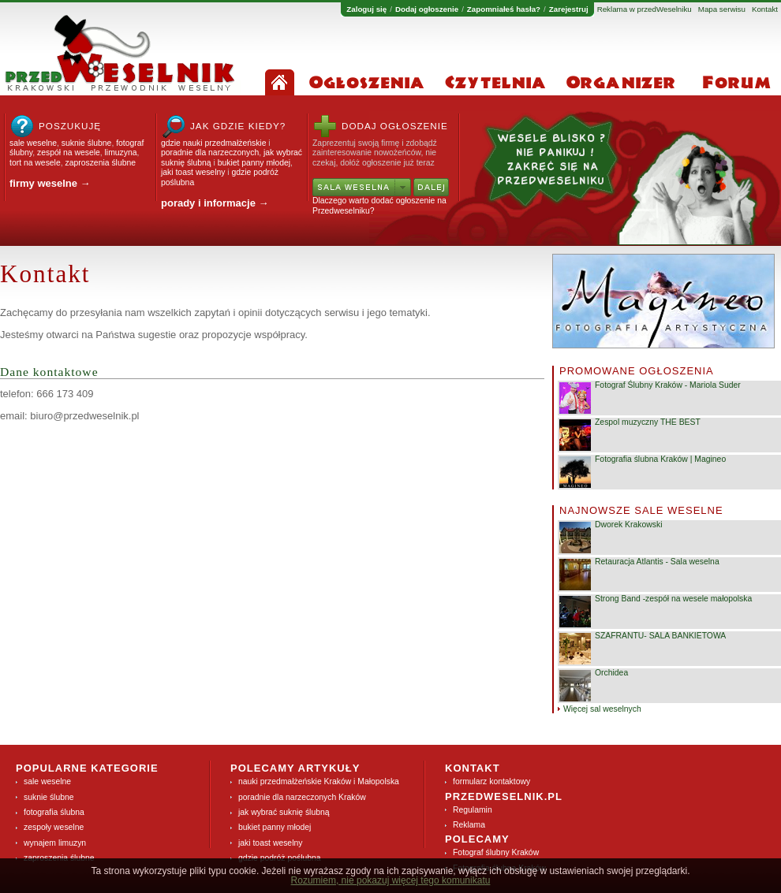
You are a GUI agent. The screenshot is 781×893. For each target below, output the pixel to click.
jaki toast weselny (193, 172)
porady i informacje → (215, 203)
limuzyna (121, 152)
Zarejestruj (569, 9)
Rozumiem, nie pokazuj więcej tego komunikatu (391, 880)
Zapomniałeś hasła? (503, 9)
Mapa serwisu (722, 9)
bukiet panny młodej (254, 162)
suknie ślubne (87, 143)
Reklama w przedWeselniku (644, 9)
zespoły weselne (54, 827)
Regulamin (472, 810)
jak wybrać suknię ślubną (284, 812)
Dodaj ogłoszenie (426, 9)
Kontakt (765, 9)
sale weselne (33, 143)
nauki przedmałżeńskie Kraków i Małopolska (318, 781)
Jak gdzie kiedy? (238, 126)
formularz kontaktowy (491, 781)
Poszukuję (70, 126)
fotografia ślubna (54, 812)
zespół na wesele (68, 152)
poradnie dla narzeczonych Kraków (302, 797)
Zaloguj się (366, 9)
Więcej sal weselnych (602, 709)
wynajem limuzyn (55, 843)
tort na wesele (35, 162)
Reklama (469, 824)
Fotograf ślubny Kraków (496, 852)
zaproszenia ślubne (100, 162)
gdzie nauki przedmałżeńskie (213, 143)
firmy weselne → (50, 183)
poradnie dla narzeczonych (210, 152)
